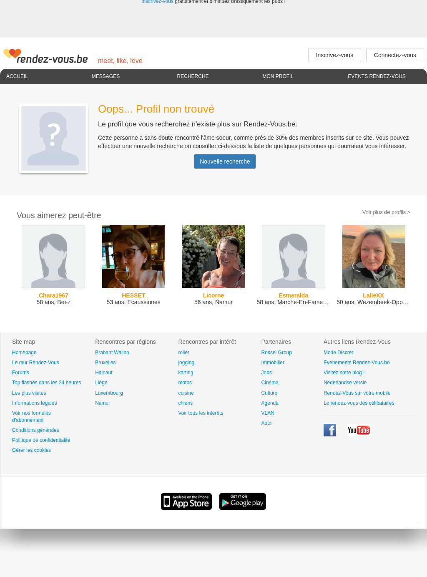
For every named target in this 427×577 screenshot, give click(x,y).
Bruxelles (105, 362)
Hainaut (103, 372)
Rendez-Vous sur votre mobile (357, 393)
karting (185, 372)
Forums (20, 372)
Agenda (270, 403)
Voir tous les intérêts (200, 413)
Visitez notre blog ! (344, 372)
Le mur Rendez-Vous (35, 362)
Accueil (17, 76)
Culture (269, 393)
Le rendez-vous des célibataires (359, 403)
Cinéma (270, 383)
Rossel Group (276, 352)
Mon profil (278, 76)
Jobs (266, 372)
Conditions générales (35, 430)
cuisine (185, 393)
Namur (102, 403)
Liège (101, 383)
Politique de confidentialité (41, 440)
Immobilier (272, 362)
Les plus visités (29, 393)
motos (185, 383)
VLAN (267, 413)
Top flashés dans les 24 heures (46, 383)
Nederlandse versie (345, 383)
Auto (266, 423)
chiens (185, 403)
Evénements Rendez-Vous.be (357, 362)
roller (183, 352)
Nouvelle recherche (225, 161)
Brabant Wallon (112, 352)
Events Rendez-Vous (377, 76)
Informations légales (34, 403)
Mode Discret (338, 352)
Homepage (24, 352)
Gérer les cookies (31, 450)
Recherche (193, 76)
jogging (186, 362)
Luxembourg (109, 393)
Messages (106, 76)
